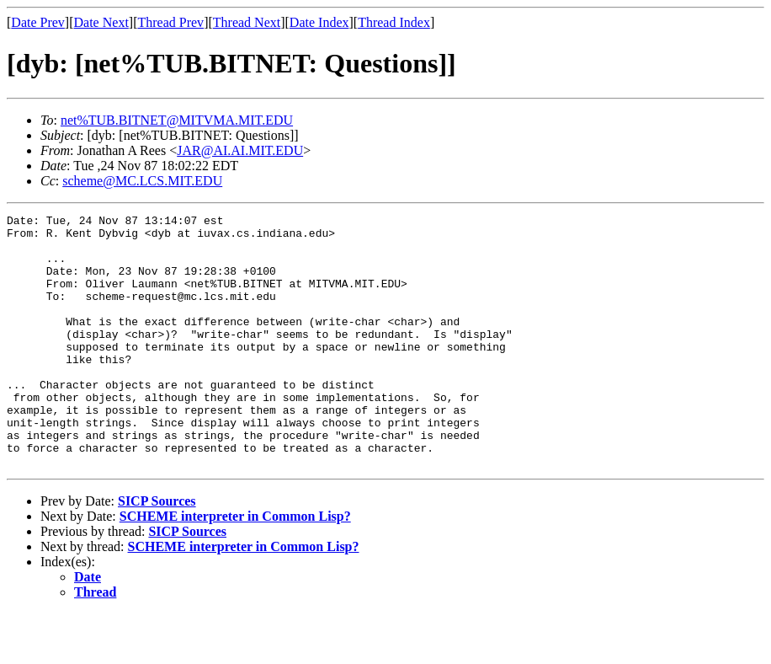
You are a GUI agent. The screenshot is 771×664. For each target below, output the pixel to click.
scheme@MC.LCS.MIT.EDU (142, 181)
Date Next (101, 22)
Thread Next (246, 22)
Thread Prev (170, 22)
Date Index (319, 22)
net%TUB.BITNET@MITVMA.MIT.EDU (177, 120)
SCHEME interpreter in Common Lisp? (235, 567)
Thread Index (394, 22)
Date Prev (38, 22)
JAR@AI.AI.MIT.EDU (240, 150)
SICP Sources (157, 551)
